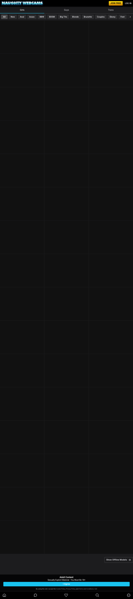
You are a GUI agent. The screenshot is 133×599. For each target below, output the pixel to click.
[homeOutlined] (4, 595)
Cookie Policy (60, 589)
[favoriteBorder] (66, 595)
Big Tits (63, 17)
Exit (96, 589)
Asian (32, 17)
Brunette (88, 17)
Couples (101, 17)
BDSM (52, 17)
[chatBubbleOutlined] (35, 595)
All (4, 17)
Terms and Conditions (86, 589)
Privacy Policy (70, 589)
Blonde (75, 17)
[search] (97, 595)
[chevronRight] (130, 17)
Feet (123, 17)
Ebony (112, 17)
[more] (128, 595)
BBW (42, 17)
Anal (22, 17)
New (13, 17)
